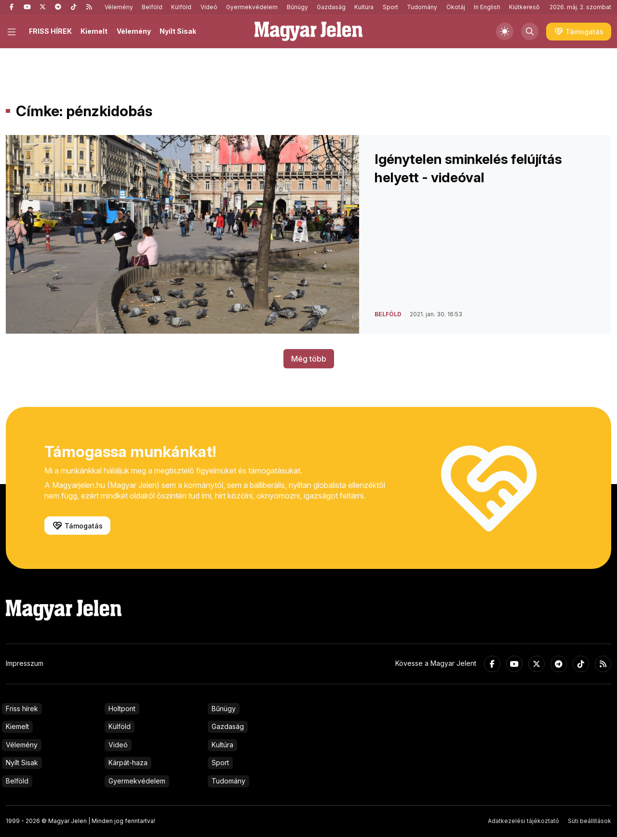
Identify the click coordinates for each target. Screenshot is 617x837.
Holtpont (121, 708)
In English (487, 7)
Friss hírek (22, 708)
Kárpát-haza (128, 762)
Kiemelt (93, 31)
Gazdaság (331, 7)
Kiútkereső (524, 7)
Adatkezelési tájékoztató (523, 820)
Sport (390, 7)
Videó (209, 7)
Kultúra (364, 7)
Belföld (152, 7)
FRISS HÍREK (50, 31)
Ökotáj (455, 7)
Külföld (181, 7)
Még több (308, 359)
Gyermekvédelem (252, 7)
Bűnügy (297, 7)
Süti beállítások (589, 820)
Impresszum (24, 663)
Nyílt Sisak (178, 31)
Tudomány (422, 7)
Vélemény (119, 7)
